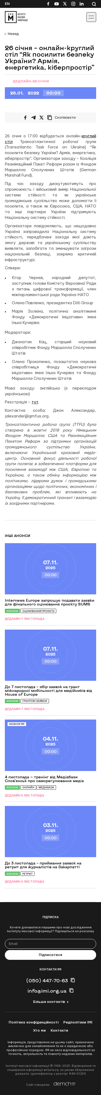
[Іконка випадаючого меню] (91, 17)
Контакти (59, 1030)
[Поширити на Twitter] (41, 117)
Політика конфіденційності (33, 1022)
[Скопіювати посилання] (62, 117)
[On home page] (16, 17)
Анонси (12, 611)
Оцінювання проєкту (38, 611)
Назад (13, 34)
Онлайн (28, 787)
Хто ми (39, 1030)
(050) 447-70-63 (47, 980)
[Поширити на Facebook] (25, 117)
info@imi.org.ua (47, 990)
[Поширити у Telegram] (33, 117)
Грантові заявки (34, 700)
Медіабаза (46, 787)
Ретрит (27, 873)
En (7, 4)
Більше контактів (49, 1002)
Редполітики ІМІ (77, 1022)
